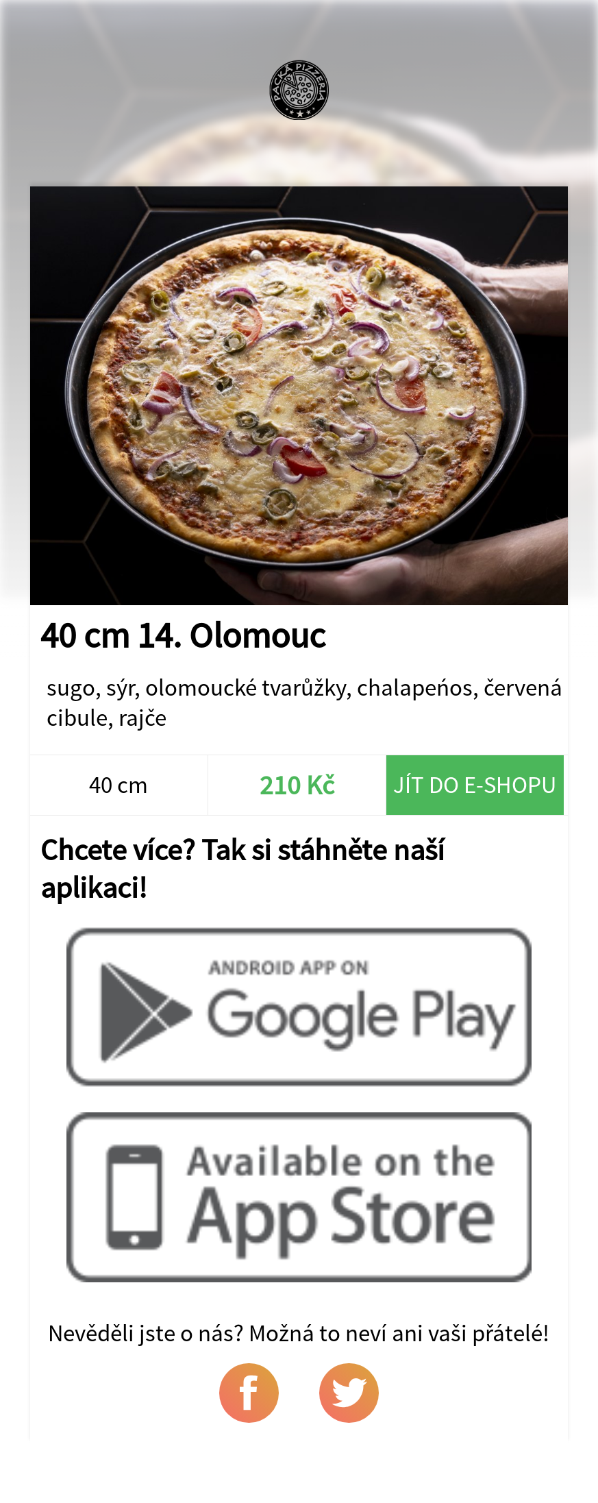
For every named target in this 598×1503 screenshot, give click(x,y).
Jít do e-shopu (474, 785)
